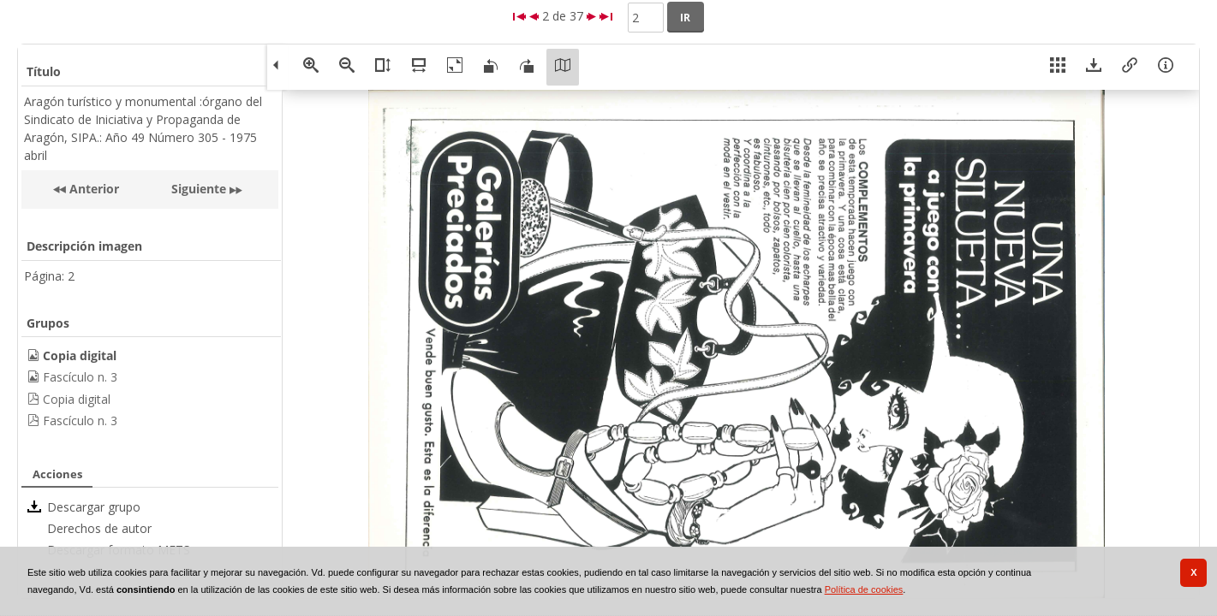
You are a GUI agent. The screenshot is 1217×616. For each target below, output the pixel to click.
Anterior (92, 189)
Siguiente (199, 189)
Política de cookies (864, 589)
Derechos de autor (99, 528)
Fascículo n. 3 (80, 377)
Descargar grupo (93, 507)
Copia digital (76, 399)
